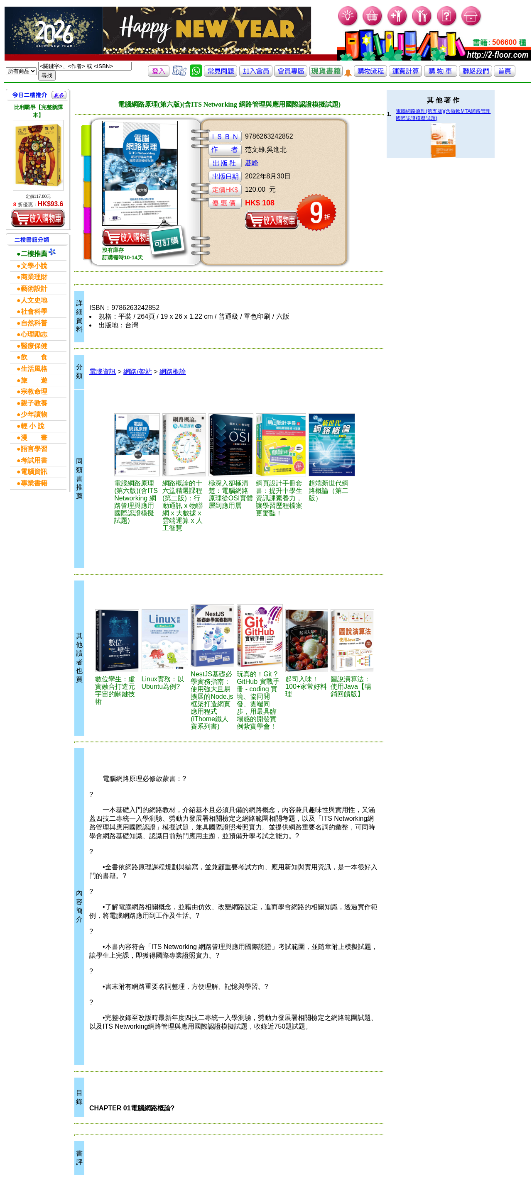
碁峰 (251, 162)
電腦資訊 (102, 371)
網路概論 (172, 371)
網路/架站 (137, 371)
